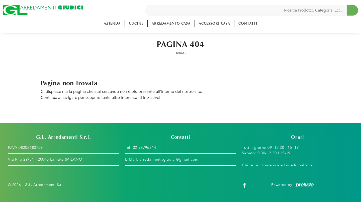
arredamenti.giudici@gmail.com (169, 159)
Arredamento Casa (171, 23)
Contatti (247, 23)
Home (179, 53)
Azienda (112, 23)
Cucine (136, 23)
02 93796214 (144, 147)
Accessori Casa (214, 23)
